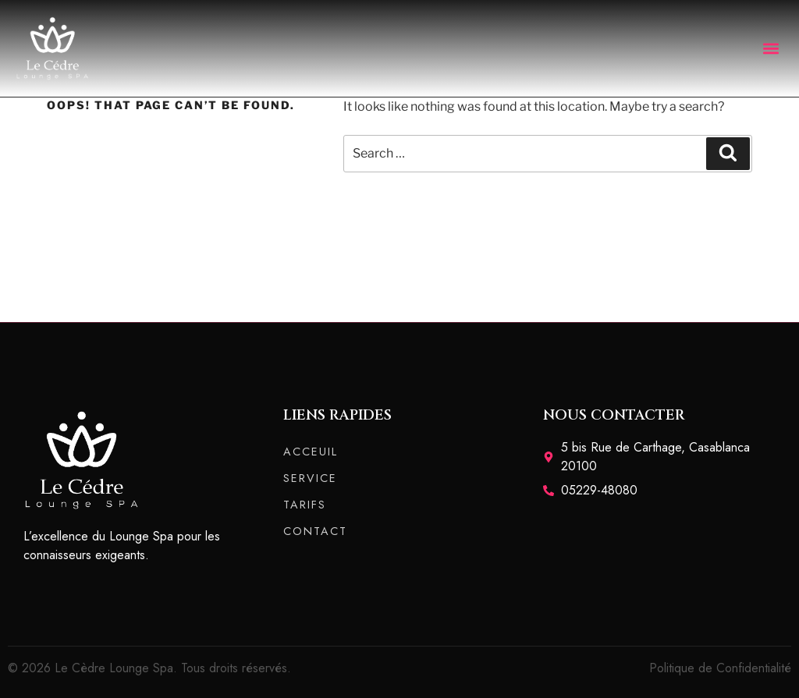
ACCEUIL (310, 451)
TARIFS (304, 504)
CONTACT (315, 531)
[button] (770, 48)
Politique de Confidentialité (720, 668)
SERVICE (310, 478)
